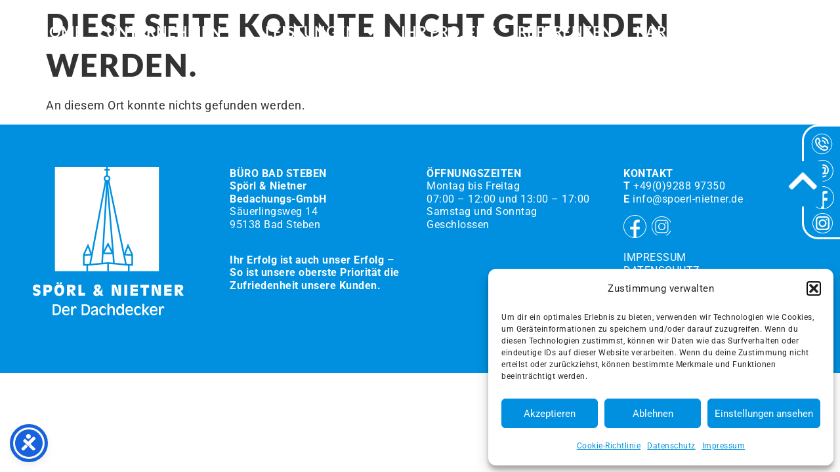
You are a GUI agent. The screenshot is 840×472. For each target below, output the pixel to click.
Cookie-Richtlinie (609, 445)
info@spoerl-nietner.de (688, 199)
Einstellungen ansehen (764, 414)
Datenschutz (671, 445)
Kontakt (767, 33)
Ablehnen (653, 414)
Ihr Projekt (448, 33)
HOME (60, 33)
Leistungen (321, 33)
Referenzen (565, 33)
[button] (813, 288)
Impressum (724, 445)
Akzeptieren (550, 414)
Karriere (672, 33)
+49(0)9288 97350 (679, 186)
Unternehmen (174, 33)
